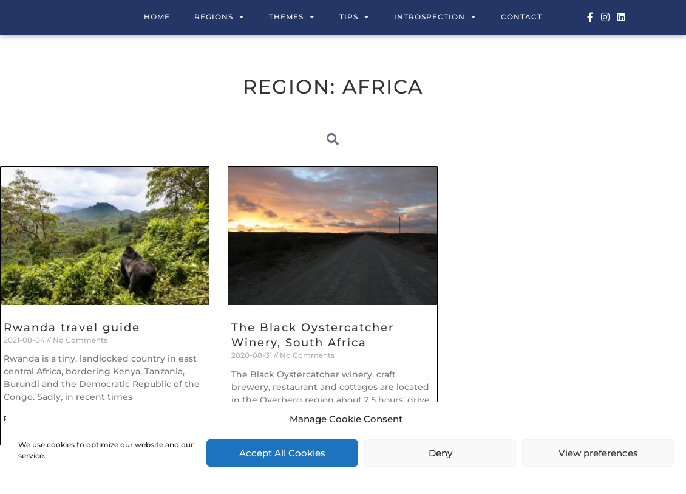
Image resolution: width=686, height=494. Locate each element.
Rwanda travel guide (72, 327)
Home (157, 16)
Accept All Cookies (282, 453)
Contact (521, 16)
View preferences (598, 453)
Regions (219, 17)
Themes (292, 17)
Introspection (435, 17)
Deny (440, 453)
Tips (354, 17)
